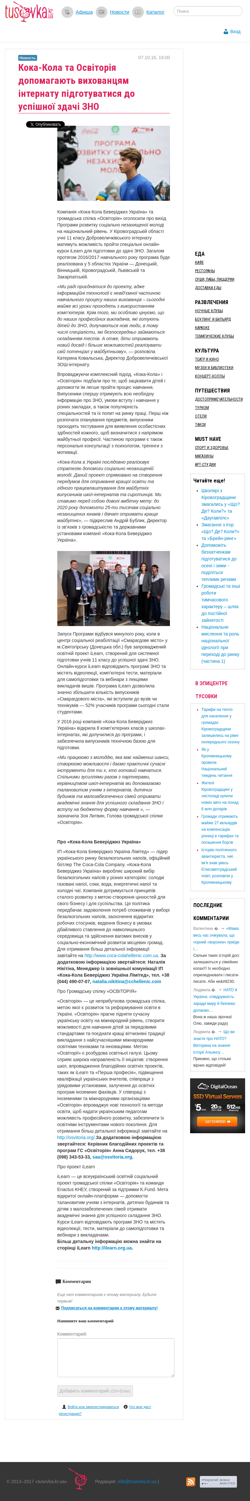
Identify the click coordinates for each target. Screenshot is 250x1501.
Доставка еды (208, 288)
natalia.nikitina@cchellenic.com (126, 981)
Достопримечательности (219, 399)
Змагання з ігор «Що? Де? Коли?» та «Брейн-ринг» (220, 531)
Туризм (202, 407)
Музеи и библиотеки (214, 368)
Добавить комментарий (95, 1390)
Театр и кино (207, 359)
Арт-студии (205, 464)
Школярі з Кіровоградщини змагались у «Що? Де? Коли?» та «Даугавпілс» (220, 504)
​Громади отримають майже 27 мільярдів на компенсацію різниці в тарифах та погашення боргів (220, 829)
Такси (200, 424)
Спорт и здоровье (212, 447)
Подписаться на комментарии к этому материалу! (109, 1308)
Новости (119, 12)
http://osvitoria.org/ (76, 1137)
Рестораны (205, 271)
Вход (235, 31)
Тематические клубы (214, 336)
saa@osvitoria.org (112, 1157)
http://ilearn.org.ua (112, 1248)
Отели (201, 416)
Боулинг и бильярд (213, 319)
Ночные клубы (209, 311)
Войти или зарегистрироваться (93, 1407)
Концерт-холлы (210, 376)
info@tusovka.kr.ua (137, 1481)
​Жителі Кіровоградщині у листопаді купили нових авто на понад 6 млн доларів (220, 796)
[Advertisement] (220, 146)
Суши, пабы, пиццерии (214, 279)
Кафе (199, 262)
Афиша (84, 12)
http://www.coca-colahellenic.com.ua (121, 955)
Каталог (155, 12)
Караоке (202, 328)
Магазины (204, 456)
